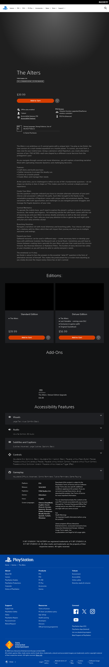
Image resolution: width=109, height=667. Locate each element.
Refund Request (10, 624)
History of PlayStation (12, 589)
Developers (42, 621)
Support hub (9, 609)
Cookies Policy (80, 662)
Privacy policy (47, 662)
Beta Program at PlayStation (81, 635)
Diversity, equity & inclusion (81, 583)
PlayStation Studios (11, 580)
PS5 (18, 8)
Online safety (76, 580)
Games (12, 8)
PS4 (23, 8)
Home (7, 565)
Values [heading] (75, 571)
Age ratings (42, 615)
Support (60, 8)
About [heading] (7, 571)
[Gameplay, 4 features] (54, 474)
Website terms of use (60, 662)
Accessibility (76, 577)
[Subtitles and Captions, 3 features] (54, 444)
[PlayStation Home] (5, 8)
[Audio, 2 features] (54, 431)
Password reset (10, 621)
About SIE (8, 574)
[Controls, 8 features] (54, 458)
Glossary (41, 624)
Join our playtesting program (81, 632)
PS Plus (30, 8)
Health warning (44, 618)
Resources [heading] (43, 605)
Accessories (39, 8)
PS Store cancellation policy (48, 612)
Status (7, 615)
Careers (7, 577)
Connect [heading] (75, 605)
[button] (28, 118)
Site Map (72, 662)
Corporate (8, 586)
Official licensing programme (48, 627)
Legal (41, 662)
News (47, 8)
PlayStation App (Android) (80, 629)
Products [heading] (42, 571)
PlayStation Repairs (11, 618)
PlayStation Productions (13, 583)
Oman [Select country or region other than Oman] (10, 662)
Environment (76, 574)
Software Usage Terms (94, 662)
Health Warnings (60, 515)
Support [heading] (8, 605)
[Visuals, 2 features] (54, 419)
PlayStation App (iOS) (79, 626)
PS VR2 (41, 580)
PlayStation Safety (11, 612)
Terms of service (44, 609)
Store (53, 8)
